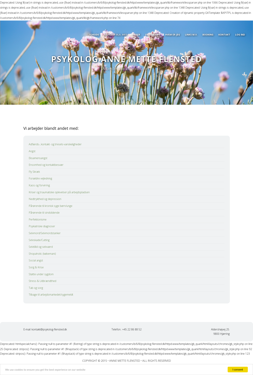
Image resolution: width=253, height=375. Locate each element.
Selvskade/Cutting (39, 240)
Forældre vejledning (40, 178)
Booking (207, 34)
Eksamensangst (38, 158)
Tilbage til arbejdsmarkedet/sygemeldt (51, 294)
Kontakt (224, 34)
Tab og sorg (36, 288)
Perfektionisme (38, 219)
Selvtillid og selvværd (41, 247)
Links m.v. (191, 34)
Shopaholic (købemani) (42, 253)
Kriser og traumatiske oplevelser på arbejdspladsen (59, 192)
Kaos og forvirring (39, 185)
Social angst (36, 260)
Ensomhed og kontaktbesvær (46, 165)
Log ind (240, 34)
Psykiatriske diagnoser (42, 226)
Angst (32, 151)
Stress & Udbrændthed (42, 281)
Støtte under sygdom (41, 274)
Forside (94, 34)
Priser (136, 34)
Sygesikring (152, 34)
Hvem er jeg (172, 34)
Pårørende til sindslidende (44, 212)
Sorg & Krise (36, 267)
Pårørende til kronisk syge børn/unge (50, 206)
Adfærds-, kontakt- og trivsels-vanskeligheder (55, 144)
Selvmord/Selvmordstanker (45, 233)
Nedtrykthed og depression (45, 199)
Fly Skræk (34, 172)
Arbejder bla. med (115, 34)
